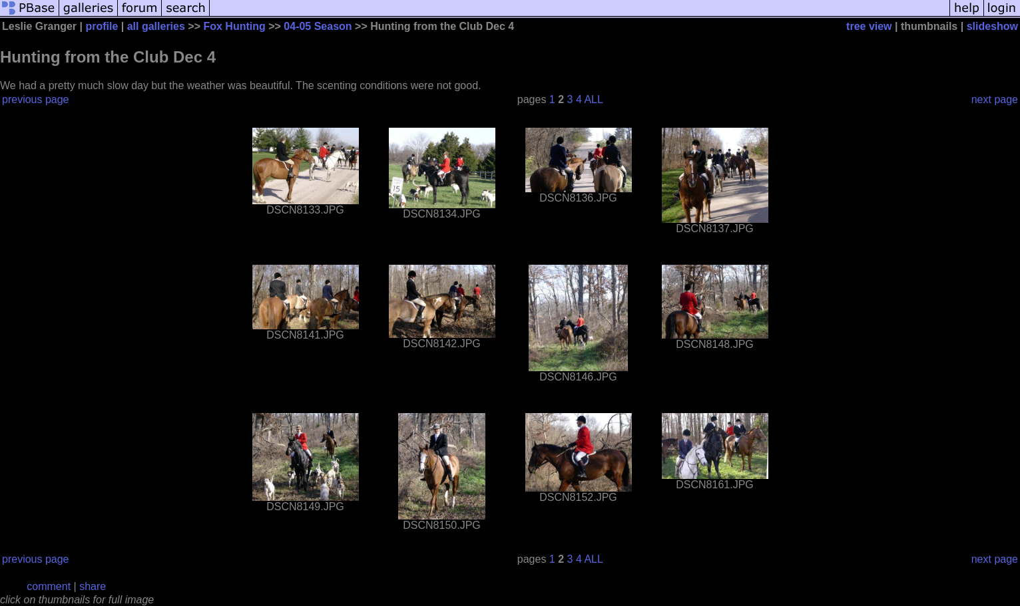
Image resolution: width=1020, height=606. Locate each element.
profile (101, 26)
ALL (593, 99)
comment (49, 586)
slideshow (992, 26)
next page (994, 99)
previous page (35, 99)
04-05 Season (318, 26)
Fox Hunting (234, 26)
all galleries (156, 26)
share (92, 586)
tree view (869, 26)
